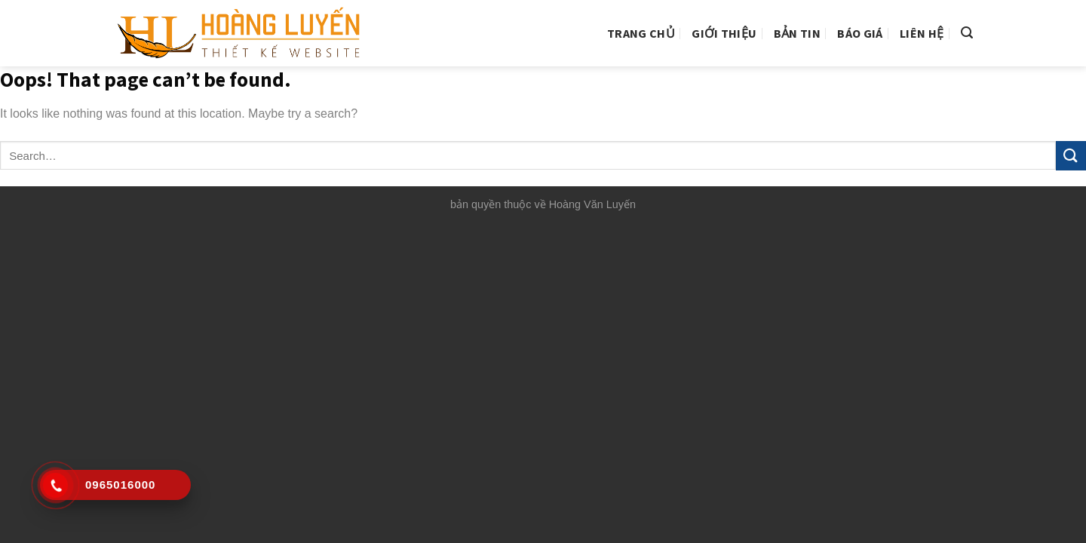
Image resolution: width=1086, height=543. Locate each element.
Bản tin (797, 33)
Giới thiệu (724, 33)
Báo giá (859, 33)
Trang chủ (641, 33)
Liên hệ (921, 33)
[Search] (967, 33)
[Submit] (1071, 155)
